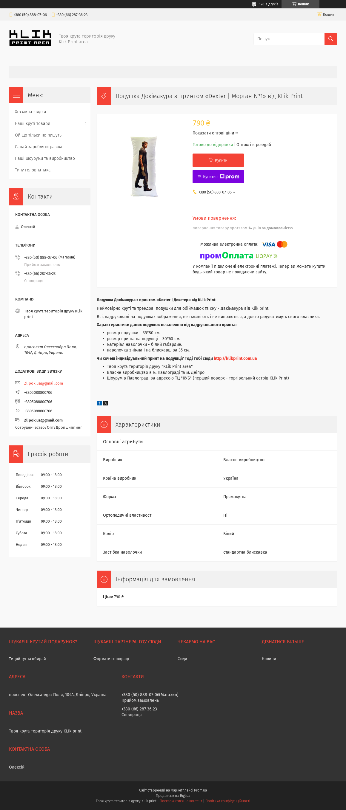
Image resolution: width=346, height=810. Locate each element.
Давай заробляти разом (38, 146)
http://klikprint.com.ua (235, 358)
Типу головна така (33, 170)
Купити (221, 160)
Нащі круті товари (32, 123)
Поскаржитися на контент (181, 801)
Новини (269, 658)
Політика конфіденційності (227, 801)
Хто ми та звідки (30, 111)
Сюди (182, 658)
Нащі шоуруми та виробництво (45, 158)
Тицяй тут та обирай (27, 658)
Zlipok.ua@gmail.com (43, 383)
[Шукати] (331, 39)
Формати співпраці (111, 658)
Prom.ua (200, 790)
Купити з (221, 176)
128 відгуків (269, 4)
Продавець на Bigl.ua (173, 796)
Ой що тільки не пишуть (38, 135)
